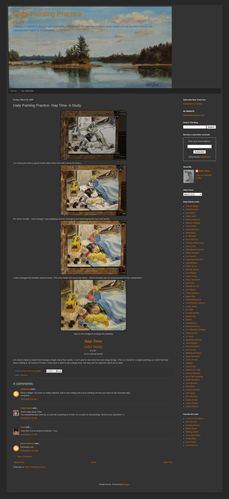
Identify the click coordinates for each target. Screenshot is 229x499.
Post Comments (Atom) (35, 467)
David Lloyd (191, 316)
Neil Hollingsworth (193, 300)
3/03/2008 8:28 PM (28, 418)
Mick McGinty (191, 396)
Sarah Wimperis (193, 380)
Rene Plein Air (192, 239)
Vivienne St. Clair (193, 370)
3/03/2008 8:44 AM (28, 399)
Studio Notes (191, 428)
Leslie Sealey (191, 306)
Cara (22, 427)
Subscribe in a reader (192, 104)
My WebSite (27, 91)
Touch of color (192, 360)
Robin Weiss (191, 266)
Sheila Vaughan (192, 253)
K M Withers (191, 273)
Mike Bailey (191, 233)
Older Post (168, 462)
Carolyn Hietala (192, 313)
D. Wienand (191, 236)
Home (13, 91)
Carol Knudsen (192, 209)
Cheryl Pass (191, 226)
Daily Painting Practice (47, 14)
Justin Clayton (192, 403)
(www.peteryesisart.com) (194, 115)
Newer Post (19, 462)
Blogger (126, 484)
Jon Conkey (191, 350)
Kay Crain (190, 283)
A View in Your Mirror (195, 418)
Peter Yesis (204, 171)
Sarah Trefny (191, 276)
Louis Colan (191, 366)
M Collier (189, 310)
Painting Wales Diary (195, 243)
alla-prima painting (194, 340)
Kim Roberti (191, 290)
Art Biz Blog (191, 438)
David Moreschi (192, 229)
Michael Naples (192, 269)
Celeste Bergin (192, 206)
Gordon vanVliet (193, 390)
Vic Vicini (190, 336)
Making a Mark (192, 432)
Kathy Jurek (26, 408)
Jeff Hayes (190, 393)
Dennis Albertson (193, 373)
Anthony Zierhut (193, 425)
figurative (24, 375)
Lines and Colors (193, 435)
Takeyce (189, 363)
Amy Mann (190, 213)
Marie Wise (190, 296)
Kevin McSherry (193, 326)
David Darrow (192, 333)
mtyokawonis (191, 323)
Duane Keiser (192, 400)
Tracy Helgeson (192, 293)
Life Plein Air (191, 422)
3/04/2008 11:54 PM (29, 451)
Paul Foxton (191, 442)
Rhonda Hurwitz (193, 286)
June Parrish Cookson (195, 303)
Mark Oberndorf (192, 356)
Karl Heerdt (191, 256)
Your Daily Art (191, 445)
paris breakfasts (193, 346)
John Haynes (191, 343)
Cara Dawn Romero (194, 259)
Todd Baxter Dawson (195, 249)
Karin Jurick (191, 246)
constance (25, 389)
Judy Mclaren (191, 263)
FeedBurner (205, 157)
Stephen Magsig (193, 223)
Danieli (189, 320)
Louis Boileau (191, 383)
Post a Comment (24, 456)
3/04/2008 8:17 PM (28, 434)
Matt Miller (190, 386)
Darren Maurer (27, 443)
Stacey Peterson (193, 219)
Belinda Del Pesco (194, 353)
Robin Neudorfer (193, 280)
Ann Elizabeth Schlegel (196, 330)
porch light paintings (194, 376)
